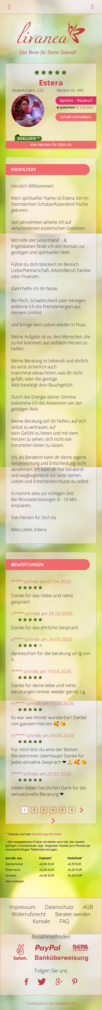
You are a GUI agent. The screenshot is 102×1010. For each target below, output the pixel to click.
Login (92, 7)
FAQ (64, 921)
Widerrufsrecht (29, 914)
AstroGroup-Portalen (46, 834)
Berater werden (73, 914)
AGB (88, 907)
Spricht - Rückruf (76, 100)
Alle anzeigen (14, 881)
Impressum (22, 907)
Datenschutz (59, 907)
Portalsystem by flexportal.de (51, 1003)
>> (53, 820)
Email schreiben (76, 116)
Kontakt (41, 921)
